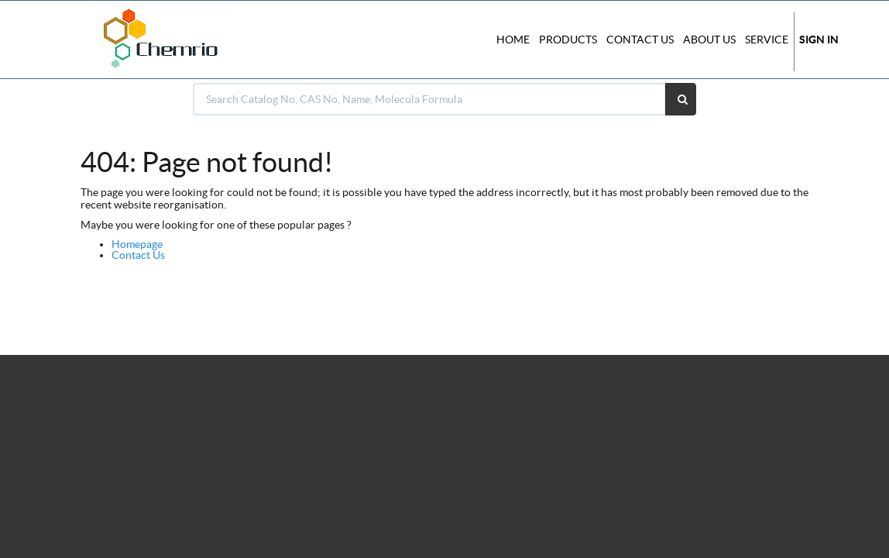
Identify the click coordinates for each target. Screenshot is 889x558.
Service (766, 39)
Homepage (137, 244)
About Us (709, 39)
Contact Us (138, 255)
